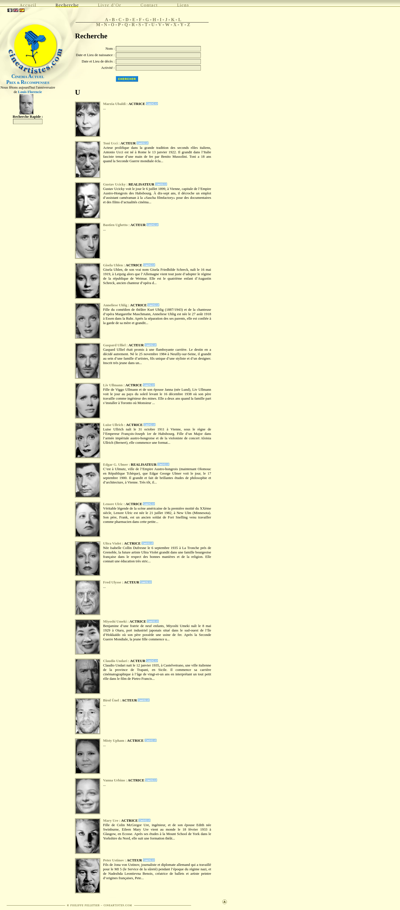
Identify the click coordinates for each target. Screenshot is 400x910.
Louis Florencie (30, 92)
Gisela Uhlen (113, 265)
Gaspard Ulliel (114, 345)
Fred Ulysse (112, 582)
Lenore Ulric (113, 504)
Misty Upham (113, 740)
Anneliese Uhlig (115, 305)
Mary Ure (110, 820)
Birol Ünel (111, 700)
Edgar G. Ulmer (115, 464)
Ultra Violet (112, 543)
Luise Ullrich (113, 425)
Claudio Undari (115, 661)
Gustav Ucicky (114, 184)
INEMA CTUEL (27, 77)
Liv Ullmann (112, 385)
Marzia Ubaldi (114, 104)
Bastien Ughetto (115, 225)
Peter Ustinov (113, 860)
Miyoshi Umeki (115, 621)
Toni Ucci (110, 143)
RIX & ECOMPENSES (27, 83)
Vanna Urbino (114, 780)
